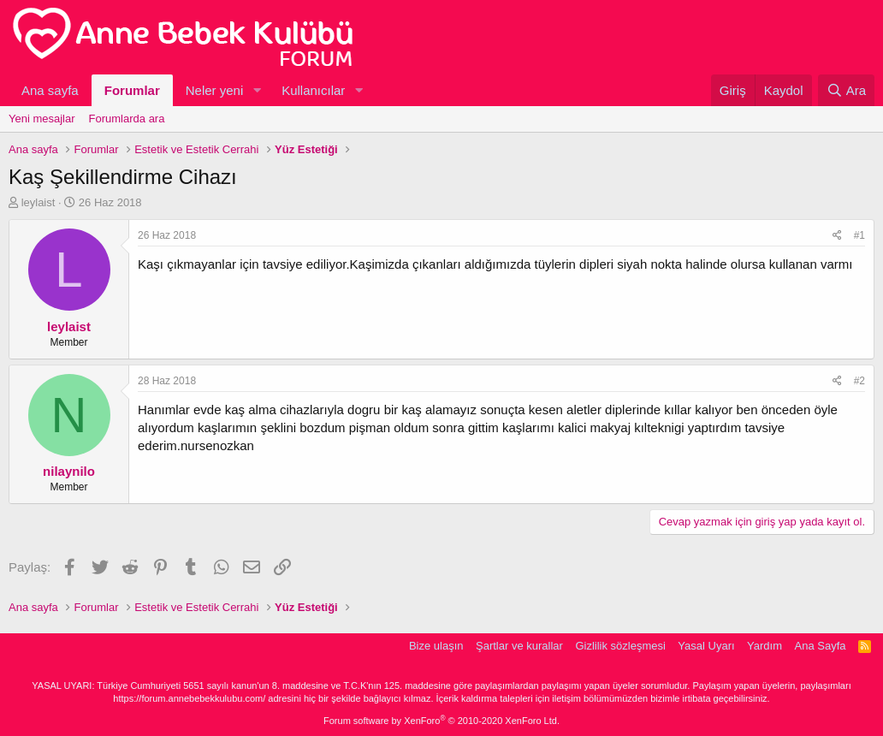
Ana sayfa (50, 90)
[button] (257, 90)
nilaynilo (69, 471)
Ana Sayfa (820, 645)
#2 (859, 381)
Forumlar (132, 90)
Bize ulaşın (436, 645)
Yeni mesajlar (42, 118)
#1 (859, 235)
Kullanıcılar (313, 90)
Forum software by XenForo (441, 720)
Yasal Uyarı (706, 645)
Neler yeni (215, 90)
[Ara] (846, 90)
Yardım (764, 645)
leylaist (38, 202)
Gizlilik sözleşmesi (620, 645)
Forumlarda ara (127, 118)
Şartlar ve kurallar (519, 645)
